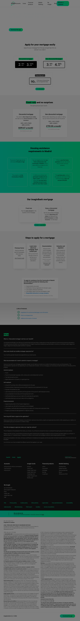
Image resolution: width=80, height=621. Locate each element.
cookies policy (50, 602)
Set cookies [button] (62, 616)
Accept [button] (62, 612)
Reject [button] (62, 607)
